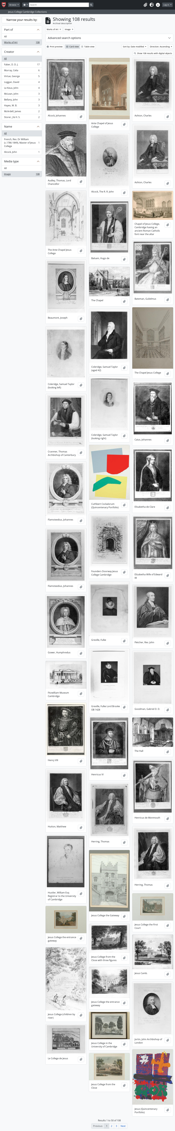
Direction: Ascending (160, 46)
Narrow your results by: (21, 20)
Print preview (55, 46)
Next (123, 1126)
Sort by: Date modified (134, 46)
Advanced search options (64, 38)
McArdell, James (22, 112)
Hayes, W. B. (22, 106)
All (5, 36)
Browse (13, 4)
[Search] (59, 5)
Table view (87, 46)
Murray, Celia (22, 71)
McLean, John (22, 94)
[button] (145, 5)
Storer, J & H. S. (22, 117)
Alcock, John (22, 152)
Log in (166, 4)
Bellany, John (22, 100)
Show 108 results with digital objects (153, 53)
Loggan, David (22, 82)
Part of (8, 30)
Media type (11, 161)
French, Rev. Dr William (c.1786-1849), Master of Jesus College (22, 143)
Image (22, 174)
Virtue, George (22, 76)
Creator (9, 52)
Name (8, 126)
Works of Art (22, 43)
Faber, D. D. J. (22, 65)
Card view (72, 46)
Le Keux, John (22, 88)
